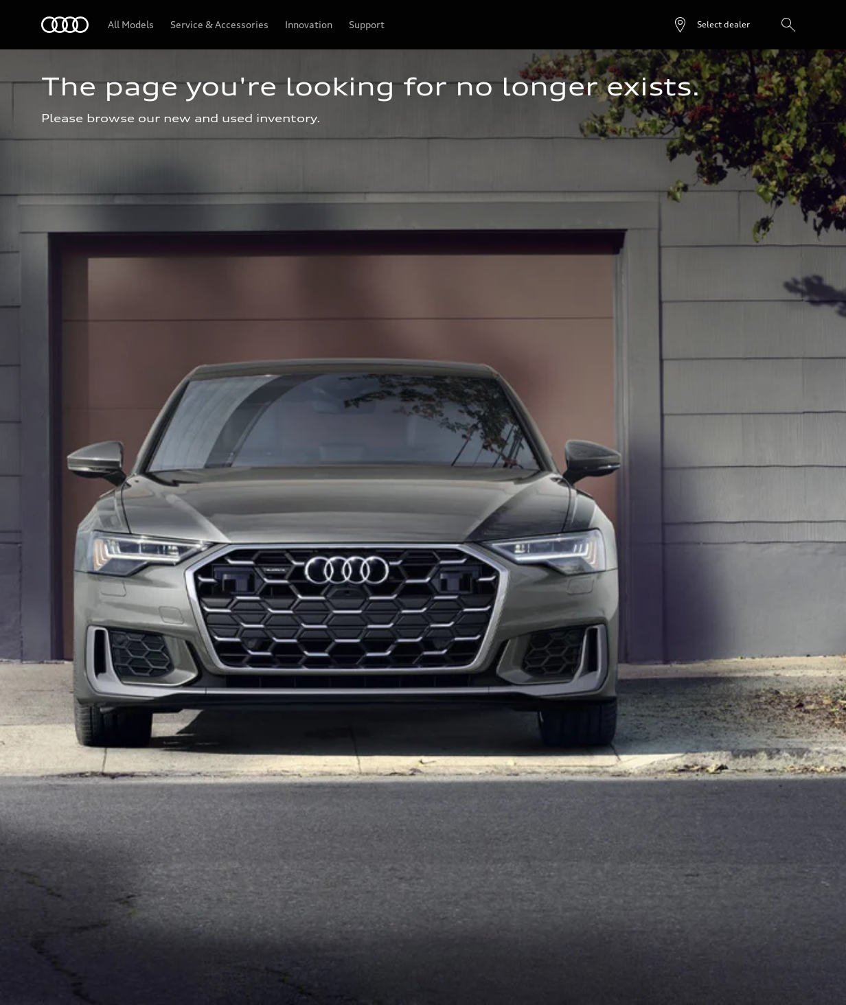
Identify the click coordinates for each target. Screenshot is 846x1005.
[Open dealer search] (711, 24)
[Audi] (65, 24)
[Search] (788, 24)
